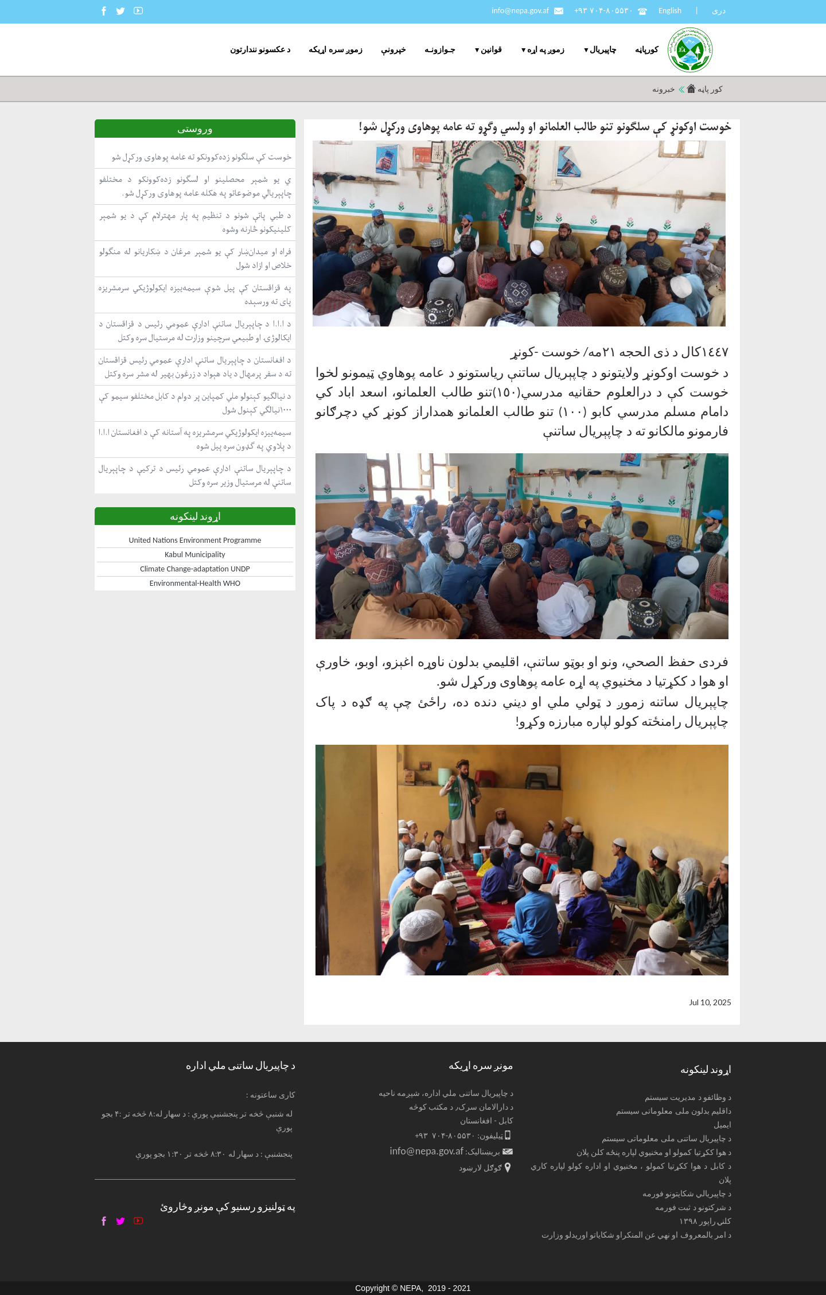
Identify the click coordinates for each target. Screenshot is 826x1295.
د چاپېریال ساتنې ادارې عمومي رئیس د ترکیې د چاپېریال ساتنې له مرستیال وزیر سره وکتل (195, 475)
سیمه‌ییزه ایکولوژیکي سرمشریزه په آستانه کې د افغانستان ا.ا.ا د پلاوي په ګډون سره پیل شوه (195, 439)
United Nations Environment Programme (195, 540)
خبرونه (663, 89)
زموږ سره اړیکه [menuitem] (335, 50)
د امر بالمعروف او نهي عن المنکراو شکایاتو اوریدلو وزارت (636, 1235)
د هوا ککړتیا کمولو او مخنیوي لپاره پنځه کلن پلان (654, 1152)
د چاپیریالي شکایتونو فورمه (687, 1194)
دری (719, 10)
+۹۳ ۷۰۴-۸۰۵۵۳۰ (603, 10)
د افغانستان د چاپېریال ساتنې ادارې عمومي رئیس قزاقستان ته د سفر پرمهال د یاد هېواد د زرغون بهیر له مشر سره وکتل (195, 367)
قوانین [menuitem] (491, 50)
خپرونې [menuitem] (393, 50)
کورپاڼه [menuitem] (647, 50)
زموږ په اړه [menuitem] (545, 50)
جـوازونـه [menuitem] (439, 50)
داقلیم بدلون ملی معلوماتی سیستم (673, 1111)
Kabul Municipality (195, 554)
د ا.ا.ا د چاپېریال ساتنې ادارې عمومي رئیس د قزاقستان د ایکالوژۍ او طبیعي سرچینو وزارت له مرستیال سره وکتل (195, 331)
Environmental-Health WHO (195, 583)
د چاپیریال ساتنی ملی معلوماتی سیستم (666, 1139)
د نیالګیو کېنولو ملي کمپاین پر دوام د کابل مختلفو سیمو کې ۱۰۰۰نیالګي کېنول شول (195, 403)
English (670, 10)
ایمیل (722, 1125)
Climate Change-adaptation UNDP (195, 569)
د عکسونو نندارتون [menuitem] (260, 50)
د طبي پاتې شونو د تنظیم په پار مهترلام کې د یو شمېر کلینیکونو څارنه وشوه (195, 222)
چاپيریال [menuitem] (603, 50)
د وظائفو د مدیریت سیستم (688, 1097)
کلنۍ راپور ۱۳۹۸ (705, 1221)
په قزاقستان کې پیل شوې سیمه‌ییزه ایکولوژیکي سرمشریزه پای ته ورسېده (195, 295)
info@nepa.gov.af (520, 10)
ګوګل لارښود (480, 1168)
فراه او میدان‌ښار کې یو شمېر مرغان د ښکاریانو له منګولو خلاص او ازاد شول (195, 258)
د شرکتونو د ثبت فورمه (693, 1207)
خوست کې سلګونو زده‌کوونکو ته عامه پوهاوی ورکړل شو (201, 157)
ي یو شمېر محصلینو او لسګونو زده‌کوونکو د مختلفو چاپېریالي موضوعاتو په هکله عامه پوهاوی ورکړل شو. (195, 186)
